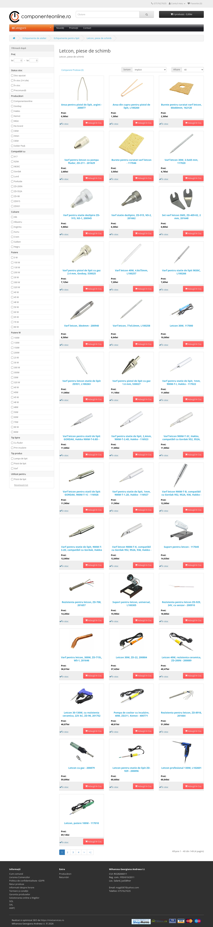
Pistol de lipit (20, 463)
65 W (16, 317)
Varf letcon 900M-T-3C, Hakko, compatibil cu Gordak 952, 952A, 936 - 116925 (181, 438)
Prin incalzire (20, 447)
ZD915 (17, 201)
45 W (16, 297)
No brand (18, 126)
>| (90, 852)
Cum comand (16, 873)
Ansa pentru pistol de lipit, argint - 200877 (81, 106)
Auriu (16, 231)
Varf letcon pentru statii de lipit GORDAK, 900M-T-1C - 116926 (81, 493)
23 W (16, 357)
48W (16, 407)
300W (16, 372)
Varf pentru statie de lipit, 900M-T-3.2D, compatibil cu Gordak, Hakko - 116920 (81, 548)
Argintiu (18, 226)
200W (16, 352)
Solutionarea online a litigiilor (24, 897)
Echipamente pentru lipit (66, 38)
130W (16, 342)
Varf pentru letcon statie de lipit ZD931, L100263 (81, 382)
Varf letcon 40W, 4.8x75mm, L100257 (131, 272)
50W (16, 412)
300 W (17, 282)
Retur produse (16, 884)
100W (16, 337)
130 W (17, 267)
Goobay (17, 106)
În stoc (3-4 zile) (21, 80)
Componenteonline (23, 101)
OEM (16, 130)
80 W (16, 327)
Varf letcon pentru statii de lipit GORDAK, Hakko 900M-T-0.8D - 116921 (81, 438)
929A (16, 161)
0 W (16, 257)
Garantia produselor (19, 894)
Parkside (18, 181)
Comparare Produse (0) (72, 70)
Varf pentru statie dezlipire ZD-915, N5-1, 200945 (81, 217)
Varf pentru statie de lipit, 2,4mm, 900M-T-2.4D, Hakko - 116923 (131, 438)
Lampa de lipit (20, 458)
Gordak (17, 171)
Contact (87, 27)
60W (16, 417)
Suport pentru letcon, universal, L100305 (131, 604)
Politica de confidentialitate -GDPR (26, 880)
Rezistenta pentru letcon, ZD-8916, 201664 (181, 714)
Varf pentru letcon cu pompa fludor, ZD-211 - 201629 (81, 161)
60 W (16, 312)
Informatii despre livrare (21, 887)
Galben (17, 241)
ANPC (12, 908)
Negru (17, 246)
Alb (15, 217)
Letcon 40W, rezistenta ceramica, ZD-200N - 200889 (181, 659)
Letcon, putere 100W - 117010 (81, 823)
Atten (16, 135)
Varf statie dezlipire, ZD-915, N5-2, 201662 (131, 217)
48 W (16, 302)
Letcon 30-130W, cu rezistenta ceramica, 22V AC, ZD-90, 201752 (81, 714)
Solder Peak (19, 145)
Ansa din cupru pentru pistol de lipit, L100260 (131, 106)
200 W (17, 272)
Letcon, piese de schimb (99, 38)
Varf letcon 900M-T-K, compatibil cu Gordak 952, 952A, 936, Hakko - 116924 (131, 548)
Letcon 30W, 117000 (181, 325)
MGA (16, 121)
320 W (17, 287)
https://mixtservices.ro (52, 920)
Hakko (17, 111)
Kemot (17, 116)
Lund (16, 176)
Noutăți (60, 27)
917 (16, 156)
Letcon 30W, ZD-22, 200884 (131, 657)
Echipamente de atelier (34, 38)
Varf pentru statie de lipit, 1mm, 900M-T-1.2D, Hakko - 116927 (131, 493)
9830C (17, 166)
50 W (16, 307)
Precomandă (20, 90)
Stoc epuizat (20, 75)
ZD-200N (18, 186)
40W (16, 392)
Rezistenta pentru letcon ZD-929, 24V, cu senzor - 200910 (181, 604)
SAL (11, 904)
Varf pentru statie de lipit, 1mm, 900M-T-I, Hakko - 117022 (181, 382)
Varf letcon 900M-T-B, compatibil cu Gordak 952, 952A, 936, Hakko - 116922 (181, 493)
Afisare (176, 69)
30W (16, 377)
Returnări (64, 877)
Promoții (73, 27)
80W (16, 432)
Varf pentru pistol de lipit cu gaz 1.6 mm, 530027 (131, 382)
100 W (17, 262)
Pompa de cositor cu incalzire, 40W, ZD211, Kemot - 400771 (131, 714)
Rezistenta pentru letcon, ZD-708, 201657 (81, 604)
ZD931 (17, 206)
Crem (16, 236)
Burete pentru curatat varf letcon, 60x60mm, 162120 (181, 106)
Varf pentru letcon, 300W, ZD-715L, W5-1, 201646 (81, 659)
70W (16, 422)
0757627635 (124, 890)
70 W (16, 322)
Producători (65, 873)
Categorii (31, 28)
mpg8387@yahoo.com (127, 887)
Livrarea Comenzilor (19, 877)
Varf (16, 468)
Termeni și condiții (18, 890)
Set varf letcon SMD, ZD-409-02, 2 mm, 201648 (181, 217)
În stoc (17, 85)
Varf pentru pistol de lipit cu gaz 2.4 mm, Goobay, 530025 (81, 272)
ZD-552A (18, 191)
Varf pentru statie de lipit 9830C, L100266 (181, 272)
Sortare (126, 69)
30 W (16, 277)
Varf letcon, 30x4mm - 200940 (81, 325)
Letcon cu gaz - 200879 (81, 767)
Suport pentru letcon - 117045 (181, 546)
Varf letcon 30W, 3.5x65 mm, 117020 (181, 161)
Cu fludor (18, 442)
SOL (11, 901)
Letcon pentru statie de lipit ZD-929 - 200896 (131, 769)
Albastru (18, 222)
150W (16, 347)
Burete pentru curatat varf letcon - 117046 (131, 161)
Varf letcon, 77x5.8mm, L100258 (131, 325)
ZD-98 (17, 196)
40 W (16, 292)
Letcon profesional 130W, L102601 (181, 767)
